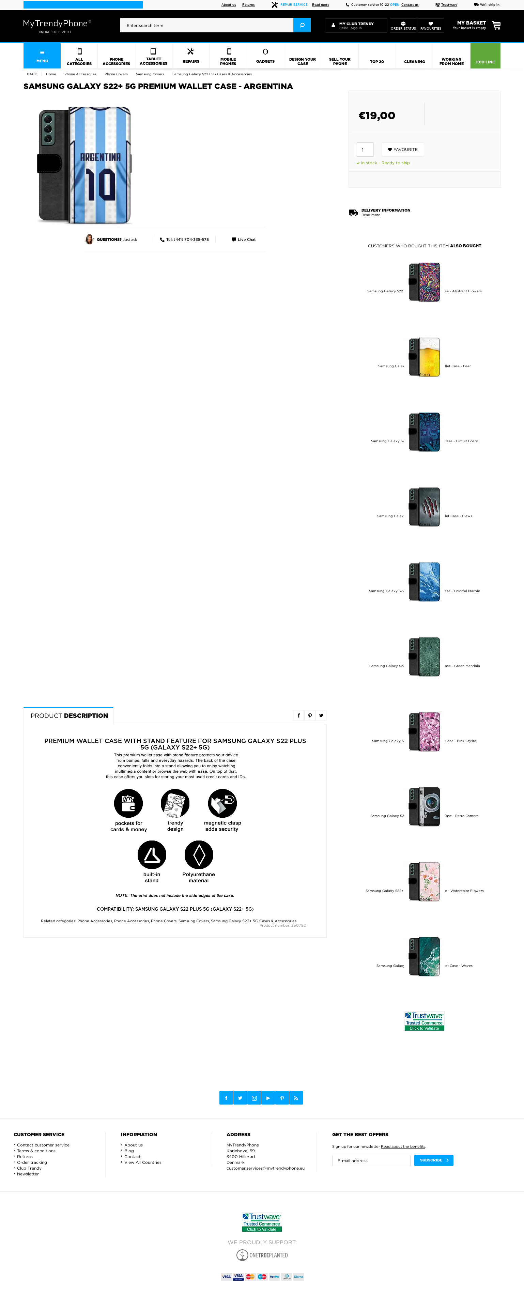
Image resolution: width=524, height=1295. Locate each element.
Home (51, 74)
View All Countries (142, 1162)
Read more (320, 4)
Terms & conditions (36, 1150)
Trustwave (446, 4)
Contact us (410, 4)
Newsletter (28, 1174)
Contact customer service (43, 1145)
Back (32, 74)
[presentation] (215, 25)
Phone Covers (163, 921)
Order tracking (32, 1162)
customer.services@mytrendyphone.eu (266, 1168)
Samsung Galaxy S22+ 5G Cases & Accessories (253, 921)
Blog (129, 1150)
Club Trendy (29, 1168)
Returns (248, 4)
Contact (132, 1156)
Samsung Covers (194, 921)
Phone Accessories (94, 921)
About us (228, 4)
